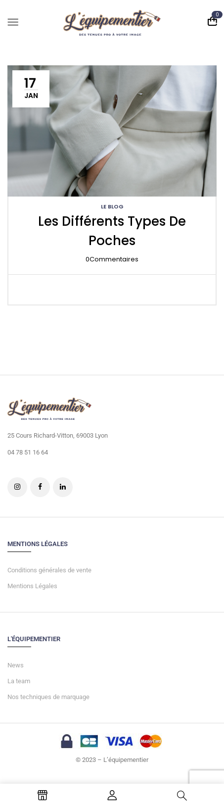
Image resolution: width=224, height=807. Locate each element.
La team (18, 681)
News (15, 665)
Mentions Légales (32, 586)
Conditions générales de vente (49, 570)
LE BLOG (112, 206)
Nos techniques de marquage (48, 697)
